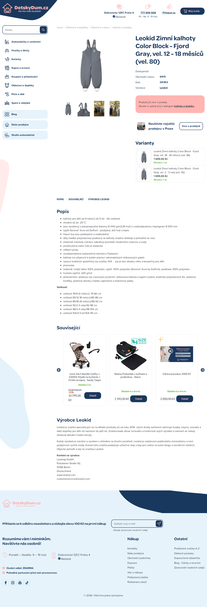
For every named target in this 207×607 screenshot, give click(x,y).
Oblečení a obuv (100, 27)
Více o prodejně (191, 126)
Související (76, 199)
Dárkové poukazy (184, 553)
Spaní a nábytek (20, 103)
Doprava (132, 563)
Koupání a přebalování (24, 77)
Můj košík (194, 11)
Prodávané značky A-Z (186, 548)
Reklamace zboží (137, 582)
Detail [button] (92, 395)
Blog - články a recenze (187, 563)
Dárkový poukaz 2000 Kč (177, 373)
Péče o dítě (17, 94)
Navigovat (120, 16)
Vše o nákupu (135, 572)
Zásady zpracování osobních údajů (130, 530)
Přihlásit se (169, 13)
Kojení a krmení (20, 68)
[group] (85, 370)
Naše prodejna (20, 124)
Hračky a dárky (20, 50)
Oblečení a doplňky (22, 85)
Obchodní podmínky (138, 558)
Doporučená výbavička (187, 558)
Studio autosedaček (23, 135)
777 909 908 (148, 13)
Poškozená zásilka (137, 577)
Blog (14, 114)
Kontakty (132, 548)
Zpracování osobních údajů (189, 567)
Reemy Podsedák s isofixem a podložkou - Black (130, 375)
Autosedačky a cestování (26, 42)
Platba (130, 567)
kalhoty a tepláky (122, 27)
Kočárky (16, 59)
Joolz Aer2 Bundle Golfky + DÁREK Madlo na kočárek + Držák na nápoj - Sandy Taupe (84, 376)
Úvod (60, 27)
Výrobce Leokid (98, 199)
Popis (60, 199)
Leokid (164, 88)
